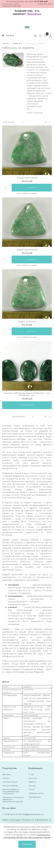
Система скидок (10, 782)
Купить (31, 187)
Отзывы (32, 786)
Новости (32, 782)
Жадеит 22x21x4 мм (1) (27, 178)
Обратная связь (36, 793)
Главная (5, 43)
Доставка (7, 774)
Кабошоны (17, 43)
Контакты (33, 778)
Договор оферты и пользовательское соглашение (11, 791)
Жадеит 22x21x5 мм (27, 321)
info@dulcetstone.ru (32, 814)
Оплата (6, 778)
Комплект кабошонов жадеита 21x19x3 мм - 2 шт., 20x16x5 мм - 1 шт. (27, 394)
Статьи (32, 789)
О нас (31, 774)
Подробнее (27, 405)
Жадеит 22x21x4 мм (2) (27, 250)
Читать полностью (35, 113)
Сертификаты (35, 797)
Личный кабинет (10, 786)
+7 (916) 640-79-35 (44, 4)
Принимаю (27, 844)
